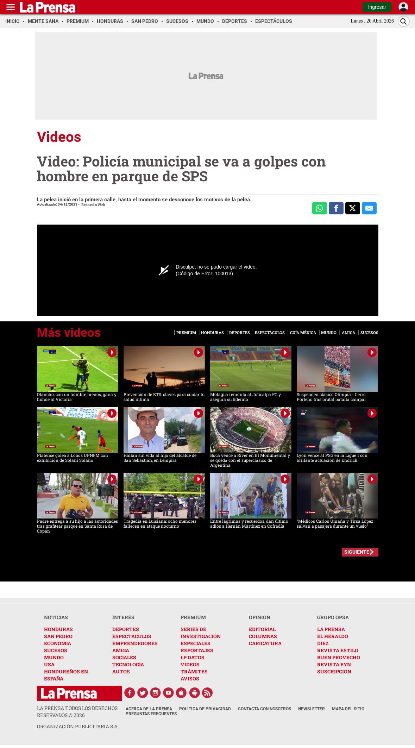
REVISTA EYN (334, 664)
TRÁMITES (194, 671)
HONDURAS (58, 629)
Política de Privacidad (205, 708)
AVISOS (190, 678)
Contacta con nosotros (264, 708)
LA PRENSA (331, 629)
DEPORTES (125, 629)
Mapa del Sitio (348, 708)
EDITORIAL (262, 629)
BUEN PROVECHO (338, 657)
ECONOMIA (57, 643)
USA (49, 664)
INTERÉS (123, 617)
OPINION (259, 617)
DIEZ (322, 643)
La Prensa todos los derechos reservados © (77, 711)
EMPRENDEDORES (135, 643)
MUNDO (54, 657)
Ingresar (377, 7)
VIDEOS (190, 664)
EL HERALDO (332, 636)
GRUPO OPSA (333, 617)
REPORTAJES (197, 650)
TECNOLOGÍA (128, 664)
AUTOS (121, 671)
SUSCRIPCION (334, 671)
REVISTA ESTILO (337, 650)
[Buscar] (404, 21)
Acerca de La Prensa (149, 708)
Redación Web (93, 204)
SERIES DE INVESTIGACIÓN (201, 633)
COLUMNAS (263, 636)
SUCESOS (55, 650)
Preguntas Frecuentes (151, 713)
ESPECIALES (195, 643)
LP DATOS (193, 657)
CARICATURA (265, 643)
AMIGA (120, 650)
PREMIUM (193, 617)
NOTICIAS (56, 617)
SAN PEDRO (58, 636)
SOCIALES (124, 657)
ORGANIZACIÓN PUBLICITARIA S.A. (78, 726)
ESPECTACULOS (131, 636)
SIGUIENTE (356, 552)
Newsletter (311, 708)
